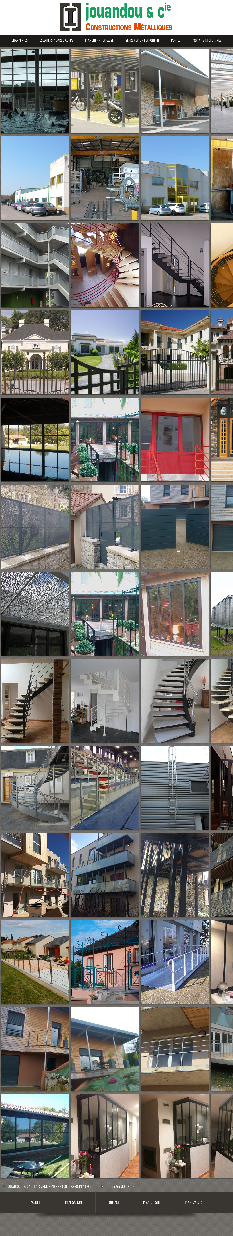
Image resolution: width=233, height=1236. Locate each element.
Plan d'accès (194, 1202)
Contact (113, 1202)
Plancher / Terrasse (99, 41)
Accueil (36, 1202)
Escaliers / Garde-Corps (56, 41)
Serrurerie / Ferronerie (142, 41)
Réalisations (74, 1202)
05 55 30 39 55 (123, 1187)
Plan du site (152, 1202)
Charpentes (20, 41)
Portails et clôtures (206, 41)
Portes (176, 41)
